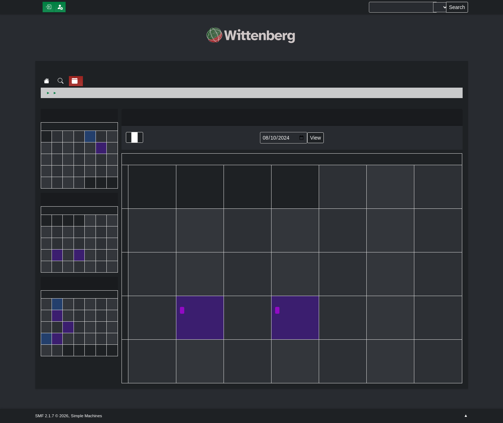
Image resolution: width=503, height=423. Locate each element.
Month (134, 137)
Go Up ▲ (466, 416)
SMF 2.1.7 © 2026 (52, 416)
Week (140, 137)
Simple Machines (86, 416)
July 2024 (79, 116)
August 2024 (79, 200)
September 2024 (79, 284)
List (129, 137)
